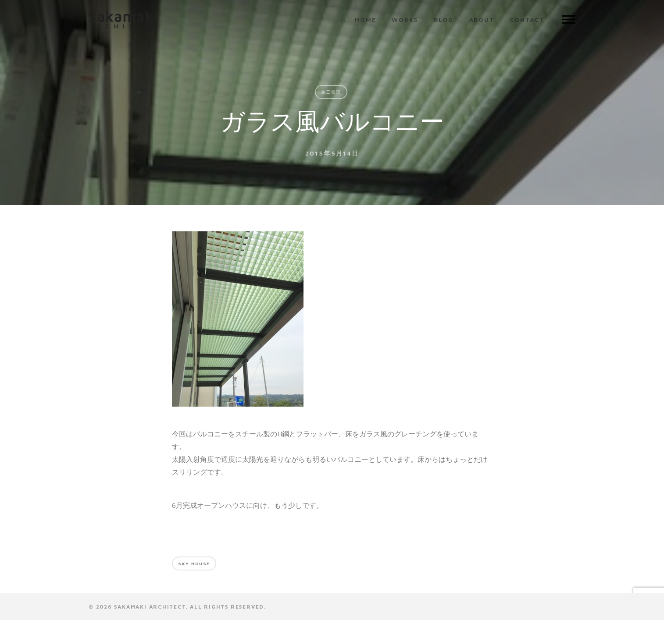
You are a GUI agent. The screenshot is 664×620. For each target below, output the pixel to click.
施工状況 (331, 92)
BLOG (443, 20)
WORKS (405, 20)
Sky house (194, 563)
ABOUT (481, 20)
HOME (365, 20)
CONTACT (527, 20)
